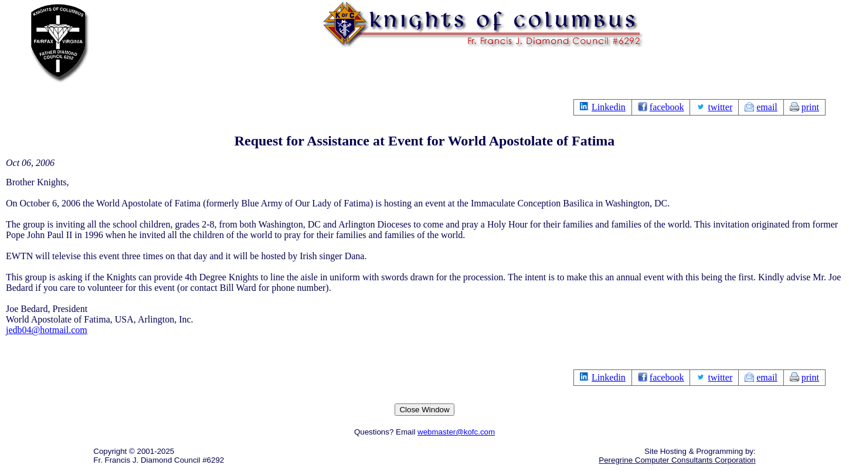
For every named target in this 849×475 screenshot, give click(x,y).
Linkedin (609, 107)
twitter (720, 107)
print (810, 107)
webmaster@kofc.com (456, 432)
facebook (667, 107)
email (766, 107)
